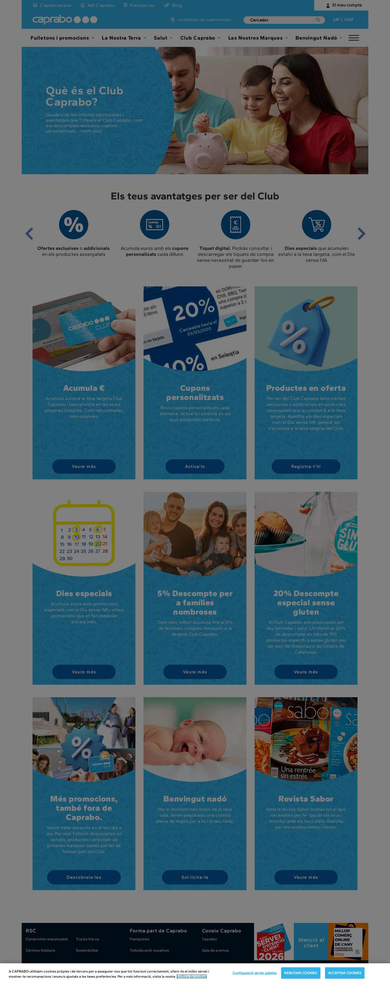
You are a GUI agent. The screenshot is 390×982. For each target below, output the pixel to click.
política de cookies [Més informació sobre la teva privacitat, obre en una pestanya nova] (192, 976)
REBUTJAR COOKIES (300, 973)
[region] (195, 972)
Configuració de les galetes (255, 973)
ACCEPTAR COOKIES (345, 973)
